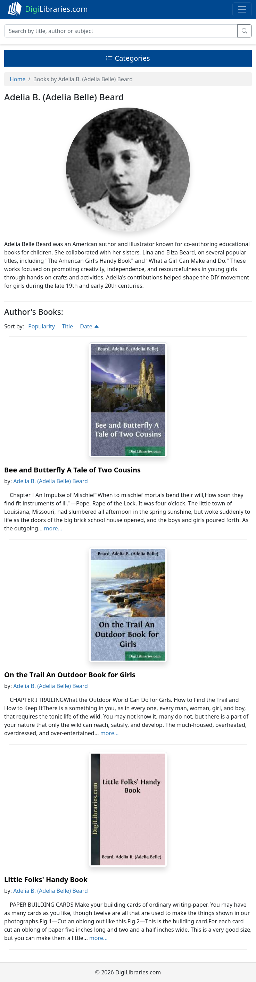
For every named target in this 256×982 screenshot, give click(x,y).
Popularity (41, 326)
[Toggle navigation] (242, 9)
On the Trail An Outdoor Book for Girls (69, 674)
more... (53, 528)
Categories (128, 58)
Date (89, 326)
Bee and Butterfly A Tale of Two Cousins (72, 470)
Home (18, 79)
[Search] (121, 30)
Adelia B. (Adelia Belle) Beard (50, 481)
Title (67, 326)
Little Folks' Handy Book (46, 879)
